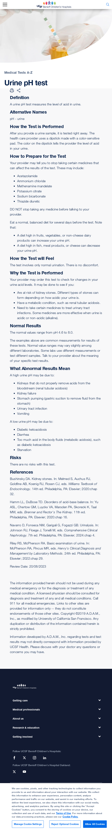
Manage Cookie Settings (28, 825)
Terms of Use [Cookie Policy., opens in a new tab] (63, 814)
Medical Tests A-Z (18, 72)
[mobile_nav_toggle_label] (5, 4)
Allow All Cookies (95, 825)
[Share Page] (19, 90)
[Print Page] (12, 90)
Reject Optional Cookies (65, 825)
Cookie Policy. (70, 818)
